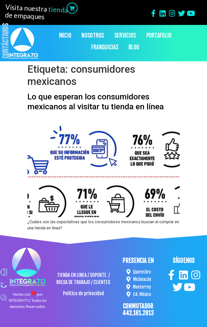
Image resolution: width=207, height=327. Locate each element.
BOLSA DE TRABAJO (73, 282)
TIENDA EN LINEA (72, 275)
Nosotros (93, 36)
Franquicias (104, 47)
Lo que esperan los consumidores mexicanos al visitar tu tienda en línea (95, 101)
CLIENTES (101, 282)
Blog (134, 47)
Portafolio (159, 36)
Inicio (65, 36)
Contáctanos (6, 40)
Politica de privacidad (83, 293)
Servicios (125, 36)
